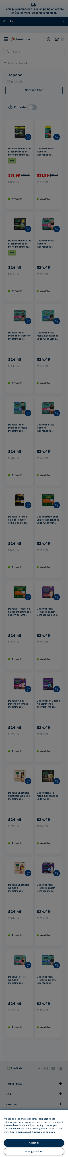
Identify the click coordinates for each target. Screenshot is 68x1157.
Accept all (34, 1142)
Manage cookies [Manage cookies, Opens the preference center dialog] (34, 1151)
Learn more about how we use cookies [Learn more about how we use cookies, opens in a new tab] (32, 1132)
